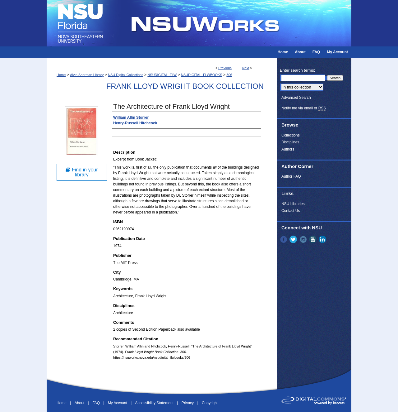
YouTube (313, 239)
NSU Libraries (293, 204)
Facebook (284, 239)
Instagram (303, 239)
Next (245, 68)
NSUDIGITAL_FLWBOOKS (201, 75)
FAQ (96, 403)
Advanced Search (296, 97)
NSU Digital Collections (125, 75)
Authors (287, 149)
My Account (118, 403)
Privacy (188, 403)
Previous (225, 68)
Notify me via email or (303, 108)
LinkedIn (323, 239)
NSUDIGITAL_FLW (162, 75)
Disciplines (290, 142)
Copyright (210, 403)
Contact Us (290, 210)
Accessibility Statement (155, 403)
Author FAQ (291, 176)
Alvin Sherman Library (87, 75)
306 (229, 75)
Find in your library (82, 172)
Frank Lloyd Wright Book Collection (185, 86)
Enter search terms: (297, 70)
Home (61, 75)
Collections (290, 135)
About (80, 403)
